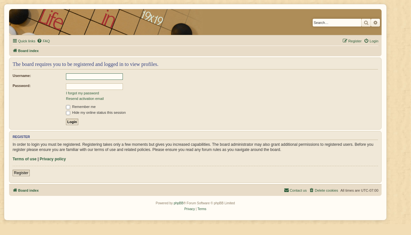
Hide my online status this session (96, 112)
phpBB (178, 203)
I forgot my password (82, 93)
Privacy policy (53, 159)
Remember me (81, 107)
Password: (22, 86)
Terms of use (25, 159)
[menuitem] (43, 41)
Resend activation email (85, 99)
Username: (22, 76)
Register (21, 173)
